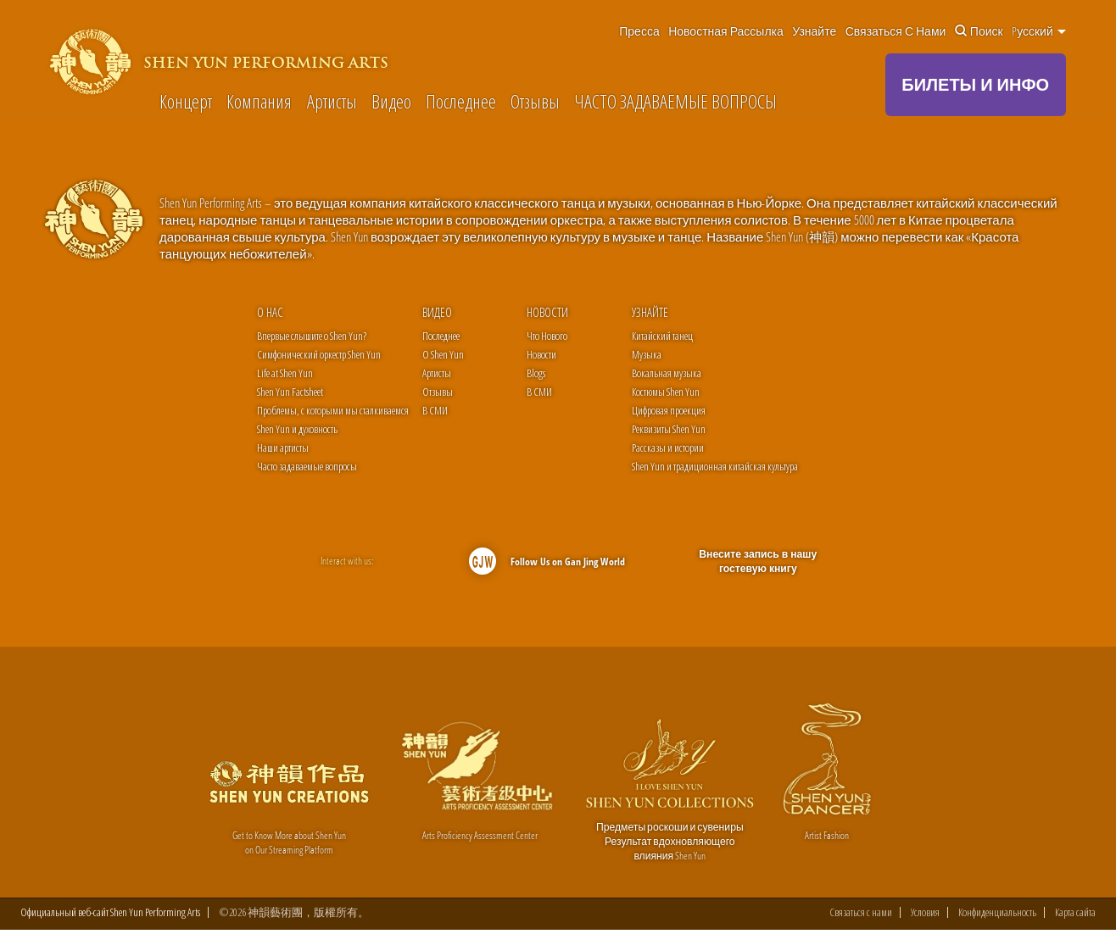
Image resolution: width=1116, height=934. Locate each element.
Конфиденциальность (997, 916)
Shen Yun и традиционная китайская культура (715, 466)
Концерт (185, 101)
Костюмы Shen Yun (666, 391)
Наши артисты (283, 447)
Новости (547, 311)
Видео (391, 101)
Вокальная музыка (666, 373)
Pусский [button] (1039, 31)
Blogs (536, 373)
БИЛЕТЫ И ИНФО (975, 84)
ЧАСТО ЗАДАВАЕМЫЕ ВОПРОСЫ (675, 101)
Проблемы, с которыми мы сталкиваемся (333, 410)
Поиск (979, 31)
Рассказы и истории (668, 447)
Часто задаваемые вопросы (307, 466)
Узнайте (814, 31)
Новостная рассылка (726, 31)
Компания (259, 101)
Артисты (332, 101)
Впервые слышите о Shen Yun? (311, 335)
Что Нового (547, 335)
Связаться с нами (895, 31)
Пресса (639, 31)
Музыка (646, 354)
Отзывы (535, 101)
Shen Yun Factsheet (290, 391)
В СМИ (435, 410)
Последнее (461, 101)
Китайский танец (662, 335)
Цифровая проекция (669, 410)
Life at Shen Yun (285, 373)
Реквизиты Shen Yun (669, 428)
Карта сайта (1075, 916)
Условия (925, 916)
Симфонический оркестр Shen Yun (319, 354)
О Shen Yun (443, 354)
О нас (270, 311)
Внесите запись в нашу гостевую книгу (758, 562)
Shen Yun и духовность (297, 428)
